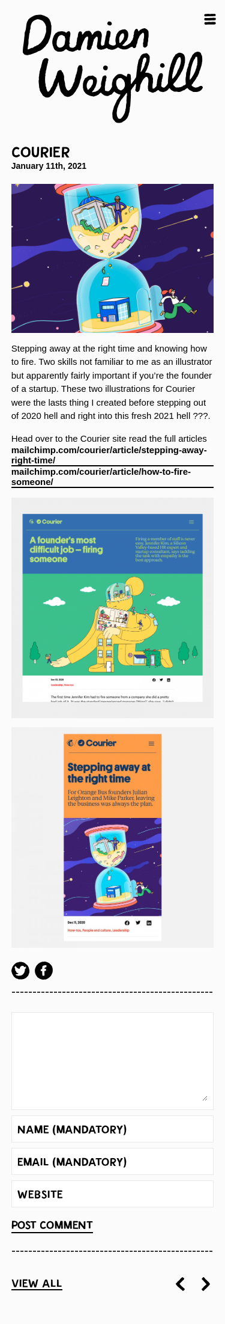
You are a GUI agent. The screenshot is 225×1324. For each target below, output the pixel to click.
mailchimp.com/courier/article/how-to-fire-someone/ (101, 477)
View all (36, 1283)
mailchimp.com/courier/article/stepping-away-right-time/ (109, 455)
